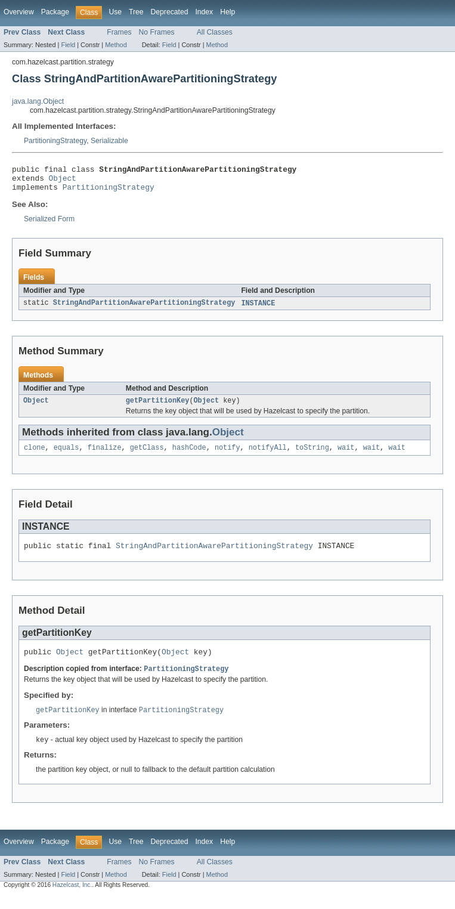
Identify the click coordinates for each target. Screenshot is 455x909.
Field (68, 44)
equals (66, 455)
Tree (136, 12)
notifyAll (268, 455)
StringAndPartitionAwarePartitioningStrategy (144, 309)
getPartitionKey (158, 407)
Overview (19, 12)
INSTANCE (258, 309)
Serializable (109, 141)
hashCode (189, 455)
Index (204, 12)
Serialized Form (49, 224)
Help (227, 12)
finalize (105, 455)
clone (34, 455)
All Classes (215, 32)
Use (115, 12)
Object (62, 181)
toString (312, 455)
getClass (147, 455)
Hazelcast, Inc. (72, 898)
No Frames (157, 32)
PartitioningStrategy (55, 141)
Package (55, 12)
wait (346, 455)
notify (227, 455)
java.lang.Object (38, 101)
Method (115, 44)
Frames (119, 32)
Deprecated (169, 12)
